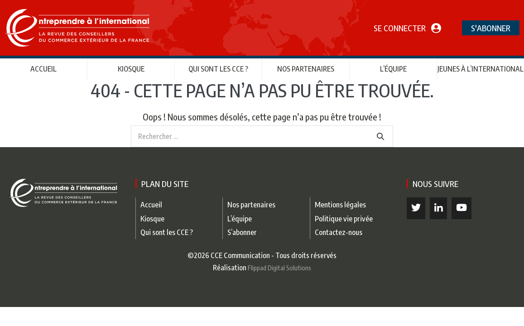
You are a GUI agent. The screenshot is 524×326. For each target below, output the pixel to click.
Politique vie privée (344, 218)
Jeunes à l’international (480, 68)
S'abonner (490, 28)
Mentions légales (340, 204)
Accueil (43, 68)
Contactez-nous (338, 232)
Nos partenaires (305, 68)
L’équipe (393, 68)
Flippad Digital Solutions (279, 268)
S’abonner (242, 232)
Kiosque (131, 68)
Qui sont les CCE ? (218, 68)
